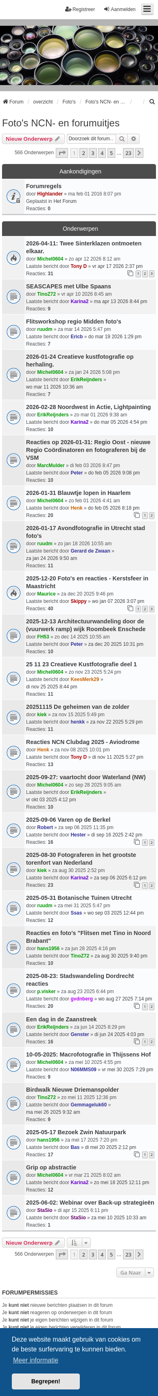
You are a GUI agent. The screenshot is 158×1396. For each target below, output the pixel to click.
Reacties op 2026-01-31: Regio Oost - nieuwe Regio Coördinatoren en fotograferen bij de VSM (88, 450)
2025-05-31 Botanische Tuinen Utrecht (79, 898)
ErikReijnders (86, 379)
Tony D (78, 266)
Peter (76, 473)
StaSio (44, 1210)
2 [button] (83, 153)
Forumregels (43, 186)
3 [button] (92, 153)
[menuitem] (152, 102)
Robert (45, 827)
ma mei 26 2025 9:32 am (53, 1112)
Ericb (76, 336)
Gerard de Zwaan (90, 551)
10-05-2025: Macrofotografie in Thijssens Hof (88, 1054)
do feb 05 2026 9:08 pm (114, 473)
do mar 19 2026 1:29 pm (115, 336)
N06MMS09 (83, 1069)
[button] (62, 153)
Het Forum (65, 201)
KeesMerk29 (84, 679)
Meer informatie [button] (35, 1360)
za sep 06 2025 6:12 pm (120, 878)
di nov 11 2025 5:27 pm (117, 757)
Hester (78, 835)
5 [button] (111, 153)
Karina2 (79, 301)
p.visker (46, 991)
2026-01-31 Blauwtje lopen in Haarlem (78, 493)
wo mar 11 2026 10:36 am (54, 387)
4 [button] (102, 153)
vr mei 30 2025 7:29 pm (127, 1069)
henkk (77, 722)
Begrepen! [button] (45, 1381)
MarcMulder (50, 465)
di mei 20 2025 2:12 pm (110, 1147)
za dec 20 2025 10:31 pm (115, 644)
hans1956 (48, 948)
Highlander (50, 194)
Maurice (46, 594)
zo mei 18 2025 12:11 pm (121, 1182)
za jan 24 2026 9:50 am (51, 558)
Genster (79, 1034)
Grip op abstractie (51, 1167)
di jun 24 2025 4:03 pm (119, 1034)
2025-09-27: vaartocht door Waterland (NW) (86, 777)
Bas (74, 1147)
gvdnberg (81, 999)
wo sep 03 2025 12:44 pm (116, 913)
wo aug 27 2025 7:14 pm (125, 999)
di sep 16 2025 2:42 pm (116, 835)
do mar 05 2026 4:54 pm (120, 422)
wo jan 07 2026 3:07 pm (118, 601)
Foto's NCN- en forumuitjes (61, 122)
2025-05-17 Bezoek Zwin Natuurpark (76, 1132)
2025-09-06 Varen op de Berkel (68, 819)
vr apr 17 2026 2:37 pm (117, 266)
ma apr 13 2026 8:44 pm (120, 301)
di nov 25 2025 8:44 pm (51, 687)
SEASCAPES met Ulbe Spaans (68, 286)
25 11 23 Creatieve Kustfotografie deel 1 (81, 664)
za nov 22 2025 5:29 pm (116, 722)
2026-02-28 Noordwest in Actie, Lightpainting (88, 407)
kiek (41, 714)
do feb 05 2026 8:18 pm (114, 508)
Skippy (78, 601)
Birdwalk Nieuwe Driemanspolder (72, 1089)
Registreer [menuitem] (80, 9)
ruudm (44, 329)
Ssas (76, 913)
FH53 (43, 637)
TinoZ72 (46, 294)
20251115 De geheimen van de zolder (77, 707)
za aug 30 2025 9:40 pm (121, 956)
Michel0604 (50, 259)
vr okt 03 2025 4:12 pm (51, 800)
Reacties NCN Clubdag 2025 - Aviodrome (83, 742)
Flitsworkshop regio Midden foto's (73, 321)
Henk (76, 508)
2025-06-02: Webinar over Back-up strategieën (90, 1202)
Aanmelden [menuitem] (119, 9)
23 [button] (128, 153)
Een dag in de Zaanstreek (61, 1019)
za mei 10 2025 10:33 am (118, 1218)
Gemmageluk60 (88, 1105)
